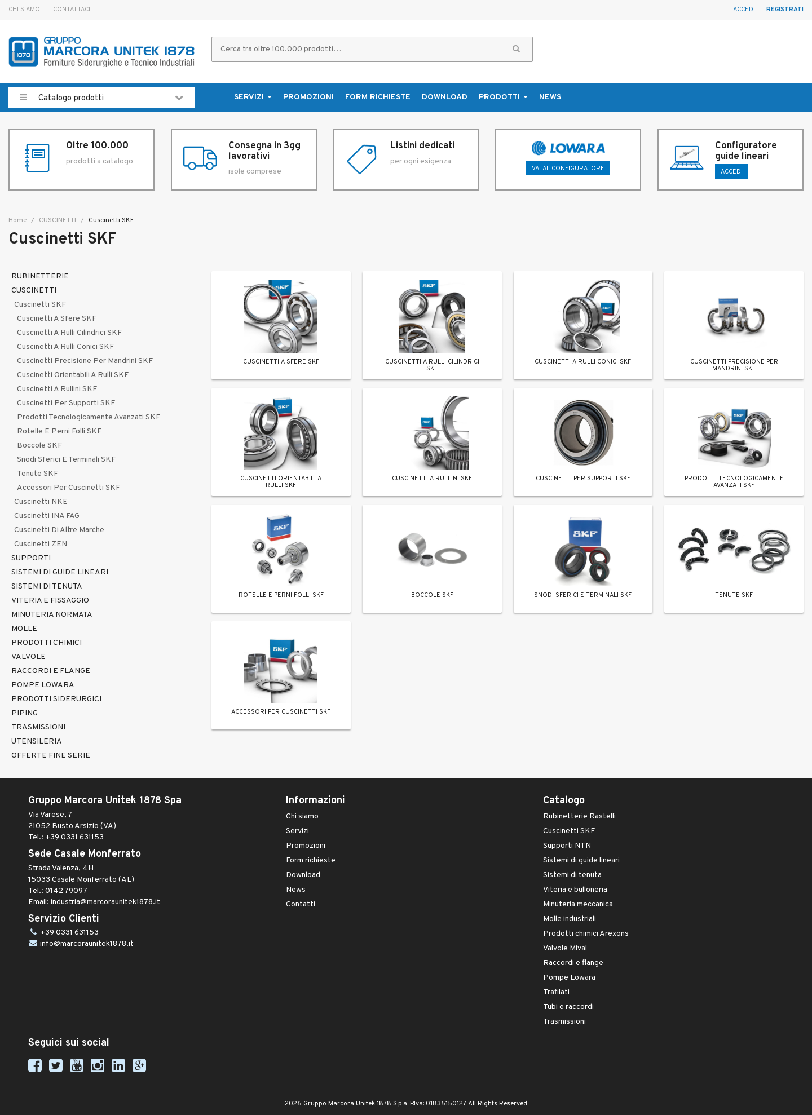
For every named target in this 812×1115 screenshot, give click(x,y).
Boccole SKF (39, 445)
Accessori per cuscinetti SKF (68, 488)
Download (444, 97)
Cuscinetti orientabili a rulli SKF (73, 375)
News (550, 97)
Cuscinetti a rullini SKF (57, 389)
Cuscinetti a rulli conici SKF (65, 347)
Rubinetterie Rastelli (579, 816)
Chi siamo (24, 10)
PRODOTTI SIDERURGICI (56, 699)
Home (17, 220)
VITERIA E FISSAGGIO (50, 600)
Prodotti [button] (503, 97)
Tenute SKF (37, 474)
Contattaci (71, 10)
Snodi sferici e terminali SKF (66, 459)
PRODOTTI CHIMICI (46, 643)
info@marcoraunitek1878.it (87, 944)
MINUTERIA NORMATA (51, 615)
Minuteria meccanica (578, 904)
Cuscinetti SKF (40, 304)
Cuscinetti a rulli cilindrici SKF (69, 333)
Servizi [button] (253, 97)
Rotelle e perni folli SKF (59, 431)
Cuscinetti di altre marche (59, 530)
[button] (516, 49)
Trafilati (556, 992)
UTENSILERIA (36, 741)
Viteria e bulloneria (575, 890)
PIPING (24, 713)
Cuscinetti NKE (41, 502)
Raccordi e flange (573, 963)
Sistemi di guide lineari (581, 860)
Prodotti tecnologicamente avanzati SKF (88, 417)
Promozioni (308, 97)
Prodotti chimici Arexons (586, 934)
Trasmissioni (564, 1021)
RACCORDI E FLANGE (50, 671)
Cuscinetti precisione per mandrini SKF (85, 361)
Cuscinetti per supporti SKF (66, 403)
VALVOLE (28, 657)
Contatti (300, 904)
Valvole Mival (565, 948)
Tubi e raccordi (568, 1007)
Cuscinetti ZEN (40, 544)
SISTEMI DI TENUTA (46, 586)
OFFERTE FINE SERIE (50, 755)
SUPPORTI (31, 558)
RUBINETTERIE (40, 276)
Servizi (297, 831)
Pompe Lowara (569, 978)
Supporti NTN (567, 846)
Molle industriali (569, 919)
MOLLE (24, 629)
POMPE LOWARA (42, 685)
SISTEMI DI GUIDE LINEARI (59, 572)
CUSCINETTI (56, 220)
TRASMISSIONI (38, 727)
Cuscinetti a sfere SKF (56, 319)
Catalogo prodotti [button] (101, 97)
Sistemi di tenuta (572, 875)
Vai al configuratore (568, 168)
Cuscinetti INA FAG (47, 516)
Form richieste (378, 97)
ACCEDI (732, 172)
